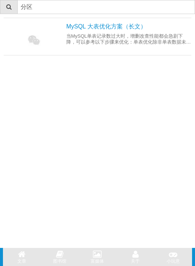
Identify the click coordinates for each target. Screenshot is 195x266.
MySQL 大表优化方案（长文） (106, 26)
